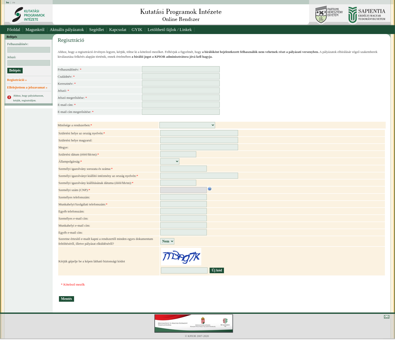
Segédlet (96, 29)
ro (13, 2)
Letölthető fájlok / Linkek (170, 29)
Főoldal (13, 29)
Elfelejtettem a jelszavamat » (27, 87)
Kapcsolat (117, 29)
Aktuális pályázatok (67, 29)
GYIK (137, 29)
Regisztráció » (17, 80)
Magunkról (35, 29)
